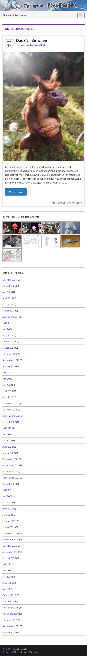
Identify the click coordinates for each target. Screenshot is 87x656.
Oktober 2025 (9, 279)
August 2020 (9, 558)
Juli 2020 (6, 564)
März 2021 (7, 514)
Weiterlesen (16, 191)
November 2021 (10, 465)
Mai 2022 (7, 440)
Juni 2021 (7, 496)
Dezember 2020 (10, 533)
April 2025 (7, 298)
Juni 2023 (7, 378)
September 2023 (11, 360)
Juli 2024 (6, 323)
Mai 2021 (7, 502)
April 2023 (7, 391)
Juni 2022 (7, 434)
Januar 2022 (8, 452)
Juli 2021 (6, 490)
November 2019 (10, 613)
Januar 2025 (8, 310)
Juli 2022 (6, 428)
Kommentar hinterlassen (69, 202)
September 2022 (11, 415)
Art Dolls (42, 45)
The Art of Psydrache (14, 15)
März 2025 (7, 304)
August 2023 (9, 366)
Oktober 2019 (9, 620)
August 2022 (9, 422)
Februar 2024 (9, 341)
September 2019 (11, 626)
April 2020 (7, 582)
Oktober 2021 (9, 471)
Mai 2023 (7, 384)
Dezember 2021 (10, 459)
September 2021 (11, 477)
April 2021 (7, 508)
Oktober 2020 (9, 545)
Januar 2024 (8, 347)
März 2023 (7, 397)
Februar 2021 (9, 521)
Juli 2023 (6, 372)
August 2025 (9, 285)
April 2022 (7, 446)
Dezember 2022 (10, 403)
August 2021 (9, 483)
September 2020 (11, 551)
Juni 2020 (7, 570)
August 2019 (9, 632)
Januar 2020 (8, 601)
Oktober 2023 (9, 354)
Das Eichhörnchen (31, 40)
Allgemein (32, 45)
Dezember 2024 (10, 316)
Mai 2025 (7, 292)
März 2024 (7, 335)
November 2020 (10, 539)
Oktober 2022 (9, 409)
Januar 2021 (8, 527)
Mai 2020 (7, 576)
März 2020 (7, 589)
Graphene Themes (28, 652)
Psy (21, 45)
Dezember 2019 (10, 607)
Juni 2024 (7, 329)
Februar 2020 (9, 595)
